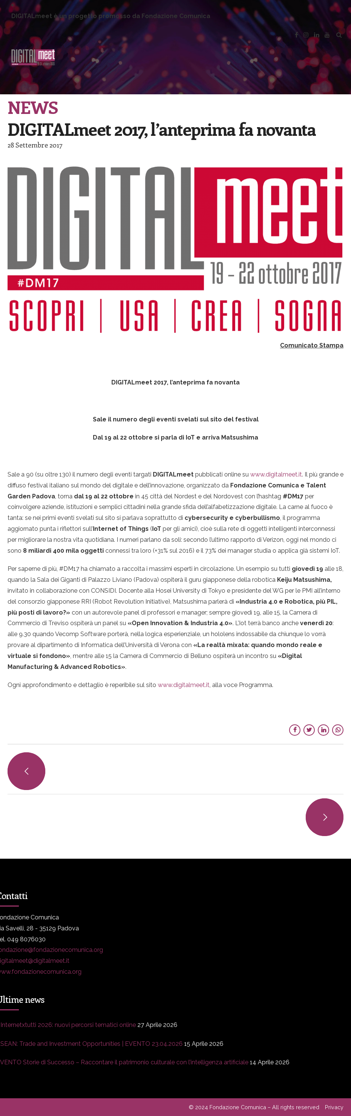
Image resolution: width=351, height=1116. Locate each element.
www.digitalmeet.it (183, 685)
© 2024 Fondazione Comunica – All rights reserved (254, 1107)
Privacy (334, 1107)
